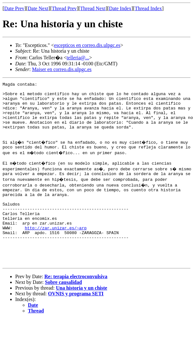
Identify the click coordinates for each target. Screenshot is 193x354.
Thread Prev (64, 8)
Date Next (38, 8)
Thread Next (93, 8)
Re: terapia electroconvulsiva (75, 306)
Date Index (120, 8)
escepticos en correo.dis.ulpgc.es (87, 45)
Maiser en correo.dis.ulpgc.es (62, 69)
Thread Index (148, 8)
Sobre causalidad (63, 311)
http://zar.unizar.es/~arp (56, 250)
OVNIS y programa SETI (76, 323)
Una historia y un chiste (81, 317)
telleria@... (78, 57)
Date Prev (14, 8)
